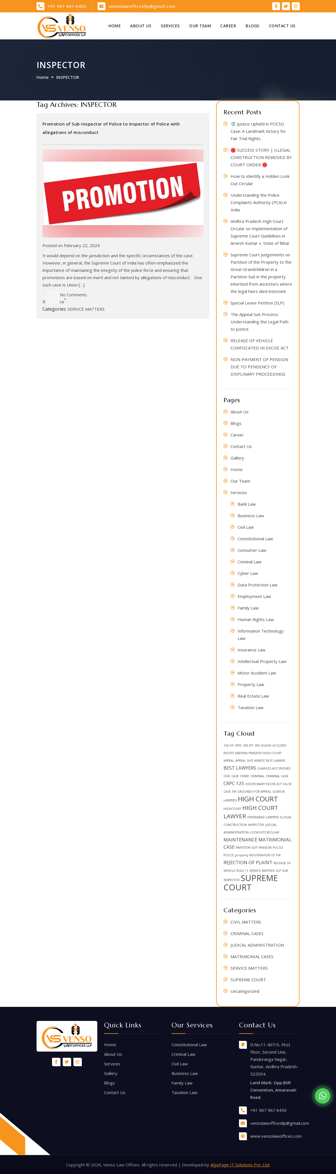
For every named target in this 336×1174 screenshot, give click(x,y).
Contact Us (282, 25)
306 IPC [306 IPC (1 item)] (248, 745)
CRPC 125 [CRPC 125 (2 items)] (234, 783)
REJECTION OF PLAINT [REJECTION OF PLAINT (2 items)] (248, 862)
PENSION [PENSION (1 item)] (265, 848)
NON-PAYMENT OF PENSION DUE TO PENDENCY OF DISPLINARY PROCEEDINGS (259, 367)
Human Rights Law (256, 619)
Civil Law (246, 527)
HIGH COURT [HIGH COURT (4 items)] (258, 798)
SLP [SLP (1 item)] (278, 871)
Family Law (248, 608)
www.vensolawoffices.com (276, 1136)
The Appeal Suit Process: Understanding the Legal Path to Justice (259, 322)
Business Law (251, 515)
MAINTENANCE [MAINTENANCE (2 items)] (240, 839)
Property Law (251, 684)
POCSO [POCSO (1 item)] (278, 848)
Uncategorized (245, 991)
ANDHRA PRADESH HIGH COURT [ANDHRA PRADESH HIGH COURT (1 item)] (258, 753)
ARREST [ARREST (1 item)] (259, 761)
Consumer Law (252, 550)
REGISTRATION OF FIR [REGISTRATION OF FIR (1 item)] (265, 855)
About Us (140, 25)
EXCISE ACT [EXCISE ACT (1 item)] (274, 784)
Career (228, 25)
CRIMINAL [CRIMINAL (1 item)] (257, 776)
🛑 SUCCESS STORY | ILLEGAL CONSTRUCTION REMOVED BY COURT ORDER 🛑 (261, 157)
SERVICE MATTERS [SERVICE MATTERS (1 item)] (262, 871)
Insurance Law (251, 650)
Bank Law (247, 504)
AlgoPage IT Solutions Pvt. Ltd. (240, 1165)
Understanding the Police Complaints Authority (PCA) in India (259, 202)
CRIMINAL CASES (247, 933)
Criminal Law (249, 561)
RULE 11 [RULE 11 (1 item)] (242, 871)
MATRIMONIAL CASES (252, 956)
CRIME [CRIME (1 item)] (244, 776)
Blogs (252, 25)
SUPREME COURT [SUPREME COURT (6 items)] (251, 882)
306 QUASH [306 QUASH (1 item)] (263, 745)
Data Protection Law (258, 585)
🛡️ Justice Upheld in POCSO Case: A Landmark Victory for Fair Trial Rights (258, 131)
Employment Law (254, 596)
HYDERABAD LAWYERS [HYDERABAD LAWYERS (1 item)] (263, 817)
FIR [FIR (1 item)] (234, 792)
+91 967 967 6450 (67, 6)
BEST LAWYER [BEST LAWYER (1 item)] (275, 761)
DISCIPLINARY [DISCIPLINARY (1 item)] (255, 784)
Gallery (237, 458)
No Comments (66, 295)
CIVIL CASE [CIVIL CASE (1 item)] (231, 776)
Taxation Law (250, 707)
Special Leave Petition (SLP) (257, 303)
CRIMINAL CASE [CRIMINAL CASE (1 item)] (277, 776)
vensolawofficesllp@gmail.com (142, 6)
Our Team (200, 25)
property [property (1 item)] (241, 855)
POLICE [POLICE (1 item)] (229, 855)
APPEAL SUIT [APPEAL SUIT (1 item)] (244, 761)
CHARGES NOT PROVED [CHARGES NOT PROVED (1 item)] (274, 768)
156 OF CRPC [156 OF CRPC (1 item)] (233, 745)
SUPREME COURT (248, 979)
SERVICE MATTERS (86, 309)
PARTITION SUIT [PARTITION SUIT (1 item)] (247, 848)
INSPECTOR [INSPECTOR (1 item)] (256, 825)
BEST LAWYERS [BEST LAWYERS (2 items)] (240, 768)
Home (114, 25)
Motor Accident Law (257, 673)
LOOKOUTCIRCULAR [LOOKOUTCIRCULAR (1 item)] (264, 832)
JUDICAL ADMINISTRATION (257, 945)
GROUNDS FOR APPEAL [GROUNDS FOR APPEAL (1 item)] (254, 792)
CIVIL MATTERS (246, 922)
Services (170, 25)
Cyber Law (248, 573)
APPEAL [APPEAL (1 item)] (229, 761)
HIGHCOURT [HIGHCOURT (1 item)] (232, 809)
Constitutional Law (255, 538)
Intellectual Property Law (262, 661)
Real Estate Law (253, 696)
